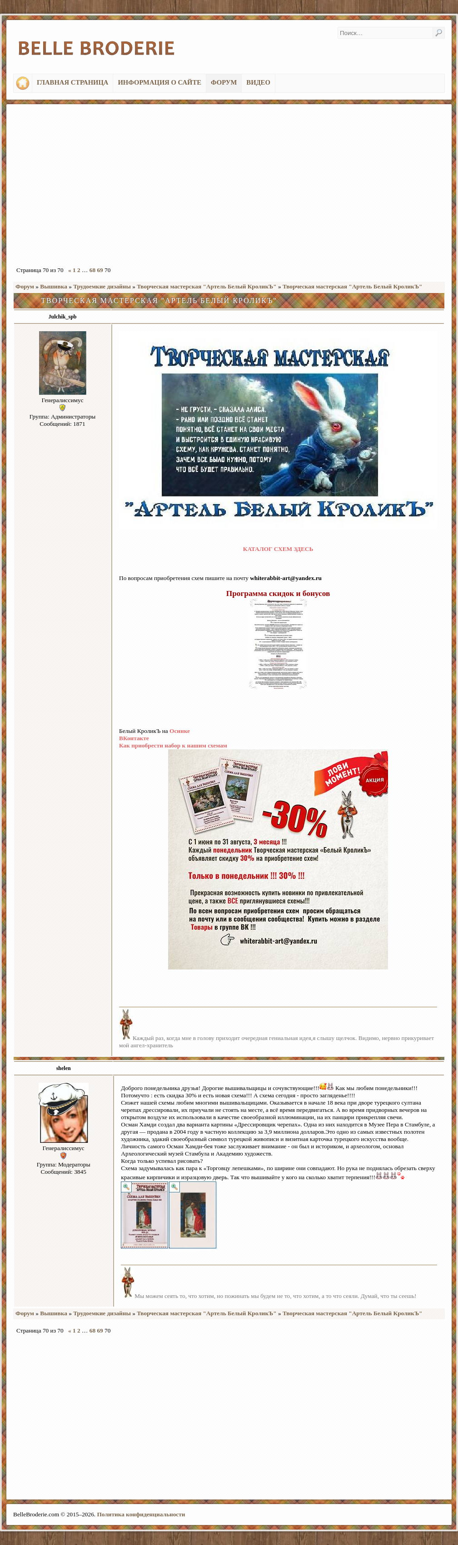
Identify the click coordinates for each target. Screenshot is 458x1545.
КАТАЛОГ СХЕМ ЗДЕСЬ (278, 548)
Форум (24, 286)
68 (92, 270)
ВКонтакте (134, 738)
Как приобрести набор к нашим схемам (173, 745)
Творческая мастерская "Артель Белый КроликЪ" (207, 286)
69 (100, 270)
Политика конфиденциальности (141, 1514)
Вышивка (53, 286)
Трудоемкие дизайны (102, 286)
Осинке (179, 730)
